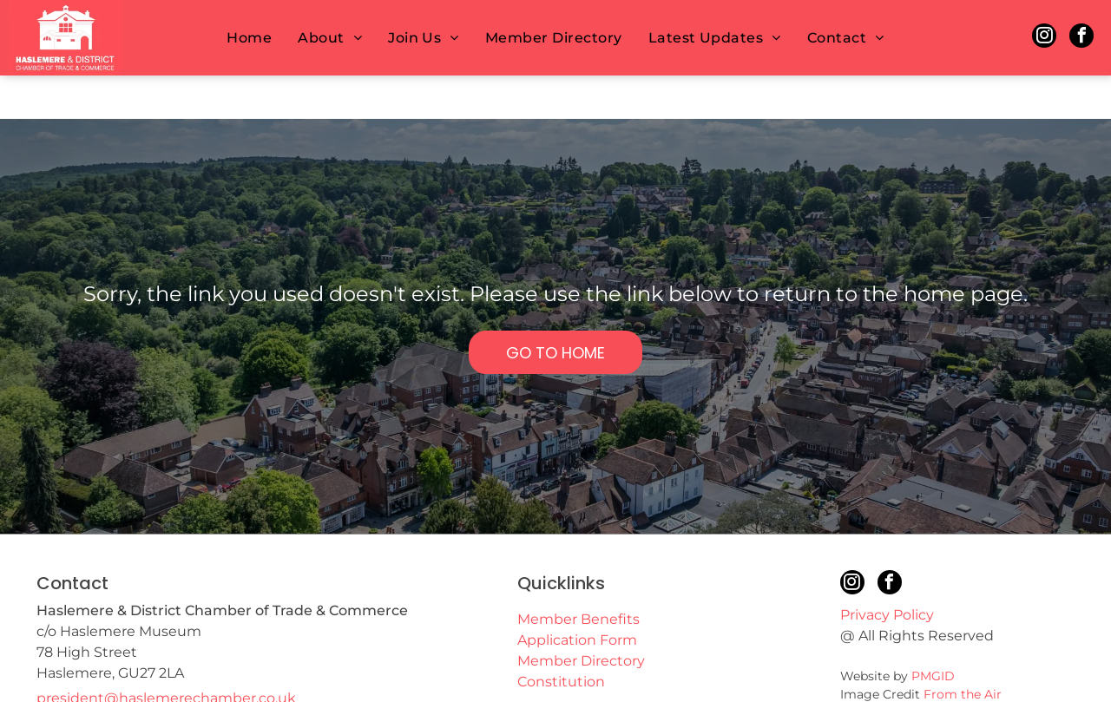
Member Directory (581, 617)
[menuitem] (249, 38)
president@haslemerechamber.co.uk (166, 654)
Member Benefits (578, 576)
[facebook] (1081, 37)
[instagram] (1044, 37)
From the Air (963, 651)
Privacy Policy (887, 571)
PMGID (933, 632)
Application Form (577, 596)
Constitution (561, 638)
